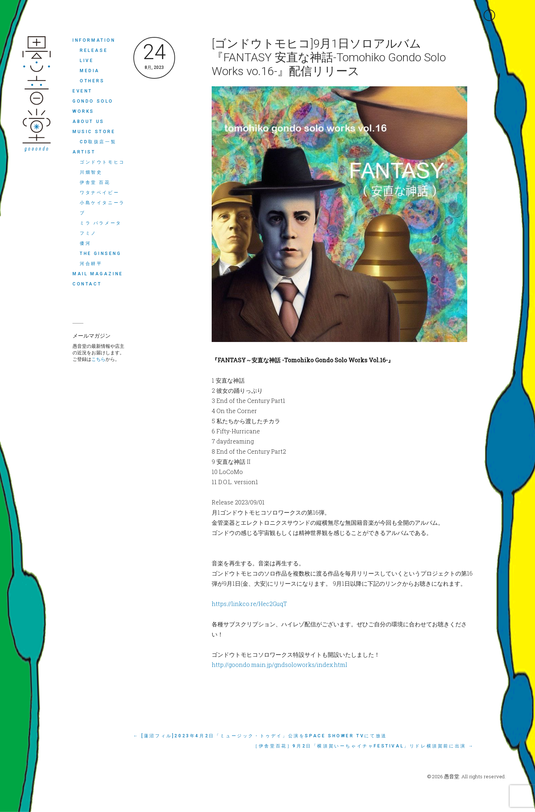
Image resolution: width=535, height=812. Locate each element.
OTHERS (92, 80)
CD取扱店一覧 (98, 141)
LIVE (87, 60)
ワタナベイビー (99, 192)
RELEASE (94, 50)
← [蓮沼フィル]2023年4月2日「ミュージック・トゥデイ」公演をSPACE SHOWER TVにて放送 (260, 735)
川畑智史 (91, 172)
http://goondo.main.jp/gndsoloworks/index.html (279, 664)
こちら (98, 359)
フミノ (88, 233)
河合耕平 (91, 263)
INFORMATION (94, 40)
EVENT (82, 91)
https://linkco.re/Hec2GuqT (249, 603)
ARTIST (84, 151)
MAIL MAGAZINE (97, 273)
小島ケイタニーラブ (102, 207)
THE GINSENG (100, 253)
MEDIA (90, 70)
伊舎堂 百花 (95, 182)
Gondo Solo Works (92, 106)
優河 (85, 243)
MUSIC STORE (94, 131)
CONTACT (86, 284)
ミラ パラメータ (101, 223)
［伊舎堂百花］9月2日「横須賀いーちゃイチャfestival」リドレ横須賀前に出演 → (363, 746)
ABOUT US (88, 121)
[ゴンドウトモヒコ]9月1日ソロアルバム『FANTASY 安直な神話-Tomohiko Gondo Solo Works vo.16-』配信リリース (329, 57)
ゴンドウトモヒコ (102, 162)
